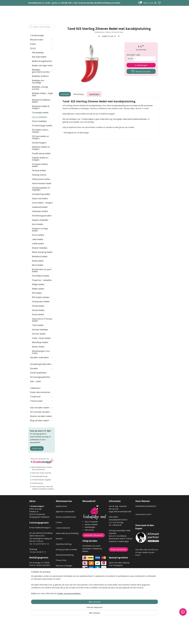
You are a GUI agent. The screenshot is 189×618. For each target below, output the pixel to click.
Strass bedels (38, 314)
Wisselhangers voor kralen (41, 352)
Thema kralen (41, 401)
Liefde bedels (38, 243)
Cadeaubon (35, 388)
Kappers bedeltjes (40, 220)
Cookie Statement (63, 528)
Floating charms (39, 174)
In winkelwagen (141, 65)
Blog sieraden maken (41, 420)
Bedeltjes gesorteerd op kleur (42, 70)
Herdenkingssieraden (41, 215)
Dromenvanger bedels (42, 125)
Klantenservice (61, 506)
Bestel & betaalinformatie (66, 517)
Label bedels (37, 239)
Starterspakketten (38, 372)
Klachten (59, 538)
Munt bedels (37, 265)
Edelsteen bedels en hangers (41, 148)
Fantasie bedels (39, 170)
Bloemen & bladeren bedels (41, 100)
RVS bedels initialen (41, 297)
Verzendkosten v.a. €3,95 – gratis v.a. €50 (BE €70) (49, 3)
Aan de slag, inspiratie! (118, 506)
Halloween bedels (40, 211)
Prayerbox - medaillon (42, 280)
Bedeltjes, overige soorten (40, 88)
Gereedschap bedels (41, 194)
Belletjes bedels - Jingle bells (42, 94)
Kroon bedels (38, 235)
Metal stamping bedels (42, 252)
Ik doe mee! (37, 448)
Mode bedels (38, 260)
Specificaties (94, 94)
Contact (59, 522)
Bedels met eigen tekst (42, 65)
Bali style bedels (39, 56)
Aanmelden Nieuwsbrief (93, 535)
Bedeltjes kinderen (40, 76)
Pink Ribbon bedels (40, 275)
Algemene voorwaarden (65, 511)
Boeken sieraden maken (41, 416)
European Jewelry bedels (40, 165)
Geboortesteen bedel (41, 183)
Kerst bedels (37, 224)
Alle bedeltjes (38, 52)
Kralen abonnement (118, 549)
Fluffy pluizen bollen (41, 179)
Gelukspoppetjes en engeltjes (41, 188)
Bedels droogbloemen (42, 61)
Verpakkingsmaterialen (42, 364)
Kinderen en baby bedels (40, 229)
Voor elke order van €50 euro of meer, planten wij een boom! (146, 552)
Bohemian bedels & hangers (40, 107)
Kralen (41, 44)
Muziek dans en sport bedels (42, 270)
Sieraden (41, 368)
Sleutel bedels (38, 310)
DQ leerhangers (39, 142)
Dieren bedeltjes (42, 121)
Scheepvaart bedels (41, 301)
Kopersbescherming (63, 544)
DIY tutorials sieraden (41, 412)
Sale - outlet (41, 381)
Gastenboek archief (143, 514)
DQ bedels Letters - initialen (40, 130)
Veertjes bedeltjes (40, 329)
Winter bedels (38, 346)
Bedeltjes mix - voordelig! (38, 81)
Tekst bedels (38, 325)
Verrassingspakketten (40, 377)
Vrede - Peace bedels (41, 338)
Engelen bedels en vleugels (40, 158)
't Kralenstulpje (37, 35)
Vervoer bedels (39, 333)
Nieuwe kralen (41, 39)
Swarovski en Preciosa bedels (42, 319)
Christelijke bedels (40, 112)
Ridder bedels (38, 288)
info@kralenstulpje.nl (42, 527)
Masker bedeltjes (39, 248)
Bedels (41, 48)
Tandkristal (41, 396)
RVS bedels (37, 293)
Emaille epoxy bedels (41, 153)
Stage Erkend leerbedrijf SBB (120, 511)
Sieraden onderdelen (41, 357)
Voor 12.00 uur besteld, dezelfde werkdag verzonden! (97, 3)
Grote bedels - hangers (42, 202)
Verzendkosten (61, 571)
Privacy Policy (61, 560)
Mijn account (150, 2)
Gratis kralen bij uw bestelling (67, 533)
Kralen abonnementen (40, 392)
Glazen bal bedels (40, 198)
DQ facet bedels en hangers (40, 137)
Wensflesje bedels (40, 342)
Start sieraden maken (41, 407)
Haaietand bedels (40, 207)
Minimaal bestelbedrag (65, 555)
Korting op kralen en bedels (66, 549)
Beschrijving (79, 94)
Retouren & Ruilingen (64, 565)
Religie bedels (38, 284)
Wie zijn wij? (113, 509)
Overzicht (65, 94)
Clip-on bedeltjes (39, 117)
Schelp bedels (38, 306)
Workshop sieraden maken (66, 582)
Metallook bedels (39, 256)
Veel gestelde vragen (64, 576)
